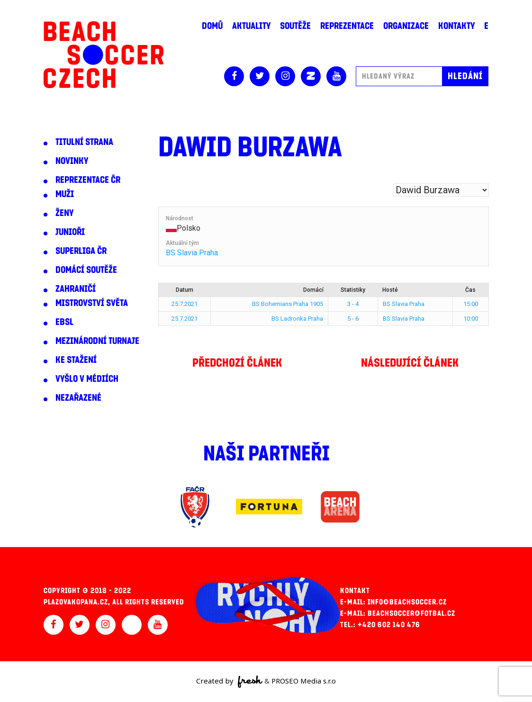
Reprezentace (347, 26)
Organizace (406, 26)
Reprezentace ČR (87, 180)
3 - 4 (353, 303)
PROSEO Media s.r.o (303, 680)
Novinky (71, 161)
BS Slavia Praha (192, 252)
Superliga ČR (81, 251)
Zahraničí (75, 289)
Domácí (313, 290)
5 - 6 (353, 318)
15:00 (470, 303)
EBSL (64, 322)
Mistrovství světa (91, 303)
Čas (470, 290)
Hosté (390, 290)
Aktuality (251, 26)
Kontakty (456, 26)
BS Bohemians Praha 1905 (287, 303)
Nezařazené (78, 398)
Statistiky (353, 290)
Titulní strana (84, 142)
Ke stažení (76, 360)
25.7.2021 (184, 303)
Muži (64, 194)
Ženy (64, 213)
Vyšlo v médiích (86, 379)
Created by (229, 681)
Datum (184, 290)
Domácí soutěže (86, 270)
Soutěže (295, 26)
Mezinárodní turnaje (97, 341)
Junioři (70, 232)
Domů (212, 26)
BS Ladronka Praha (297, 318)
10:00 (470, 318)
